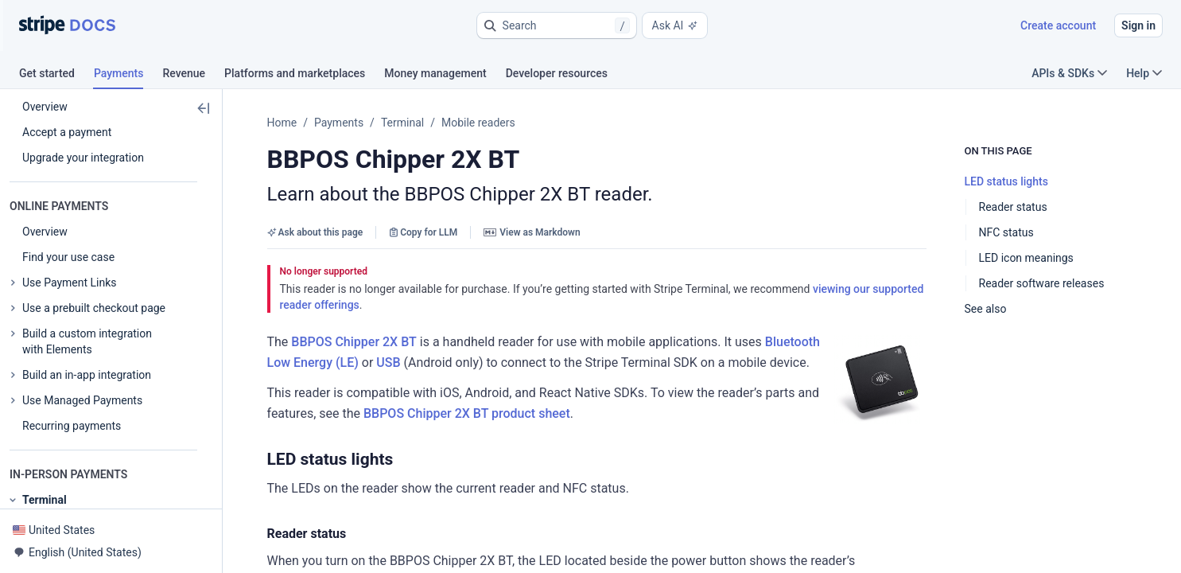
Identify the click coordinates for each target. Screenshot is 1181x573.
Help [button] (1144, 73)
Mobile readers (478, 122)
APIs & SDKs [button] (1069, 73)
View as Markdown (532, 232)
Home (282, 122)
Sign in (1138, 25)
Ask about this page (315, 232)
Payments (338, 122)
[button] (556, 25)
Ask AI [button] (675, 25)
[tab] (56, 75)
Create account (1058, 25)
